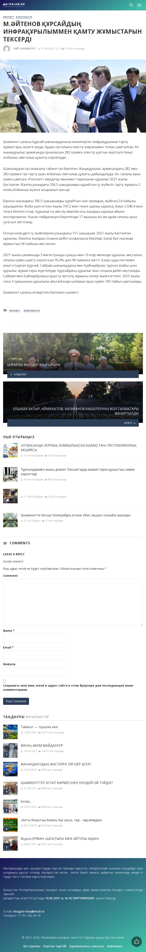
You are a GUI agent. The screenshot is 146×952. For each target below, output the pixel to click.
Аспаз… (26, 801)
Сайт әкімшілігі (24, 48)
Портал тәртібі (54, 946)
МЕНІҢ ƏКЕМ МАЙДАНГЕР (42, 745)
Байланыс (115, 946)
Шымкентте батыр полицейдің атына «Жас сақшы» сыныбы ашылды (75, 515)
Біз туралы (31, 946)
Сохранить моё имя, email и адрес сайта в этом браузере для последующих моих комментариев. (68, 687)
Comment (10, 576)
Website (9, 664)
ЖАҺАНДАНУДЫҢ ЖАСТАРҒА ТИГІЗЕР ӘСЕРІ (56, 764)
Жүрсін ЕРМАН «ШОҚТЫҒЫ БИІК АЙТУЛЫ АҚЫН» (60, 839)
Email (8, 647)
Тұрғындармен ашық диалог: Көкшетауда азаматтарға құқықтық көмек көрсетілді (78, 471)
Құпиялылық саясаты (87, 946)
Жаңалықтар (24, 17)
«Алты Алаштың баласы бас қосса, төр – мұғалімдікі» (61, 820)
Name (8, 631)
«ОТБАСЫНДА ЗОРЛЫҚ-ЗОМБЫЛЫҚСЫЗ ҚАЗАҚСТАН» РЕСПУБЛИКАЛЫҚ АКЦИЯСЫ (78, 447)
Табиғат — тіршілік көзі (39, 727)
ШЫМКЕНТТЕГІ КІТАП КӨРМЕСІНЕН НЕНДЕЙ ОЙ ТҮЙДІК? (67, 783)
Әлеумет (8, 17)
